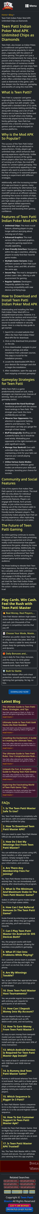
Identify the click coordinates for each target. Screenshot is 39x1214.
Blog (11, 15)
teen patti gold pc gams (28, 1187)
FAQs (32, 1192)
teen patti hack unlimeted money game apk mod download (11, 1187)
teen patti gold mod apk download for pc (28, 1181)
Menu (31, 5)
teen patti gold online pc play (11, 1184)
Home (4, 15)
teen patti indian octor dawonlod (11, 1181)
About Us (17, 1192)
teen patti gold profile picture (28, 1184)
